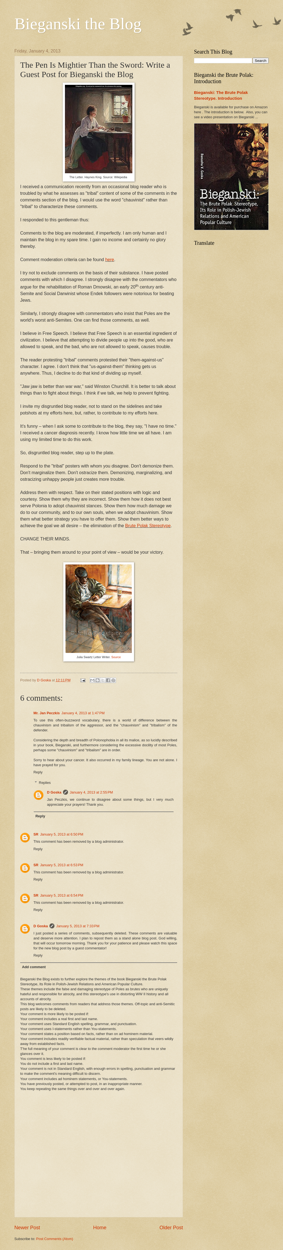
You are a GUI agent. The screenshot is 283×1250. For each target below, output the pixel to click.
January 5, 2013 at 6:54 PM (61, 895)
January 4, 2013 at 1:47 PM (82, 713)
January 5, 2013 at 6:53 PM (61, 865)
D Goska (54, 792)
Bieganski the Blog (78, 24)
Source (116, 657)
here (109, 259)
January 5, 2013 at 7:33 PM (77, 926)
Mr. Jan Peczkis (46, 713)
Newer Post (27, 1227)
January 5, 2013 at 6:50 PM (61, 834)
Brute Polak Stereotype (148, 525)
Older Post (171, 1227)
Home (99, 1227)
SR (35, 834)
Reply (38, 772)
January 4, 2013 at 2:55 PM (91, 792)
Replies (45, 783)
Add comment (34, 967)
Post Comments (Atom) (54, 1239)
